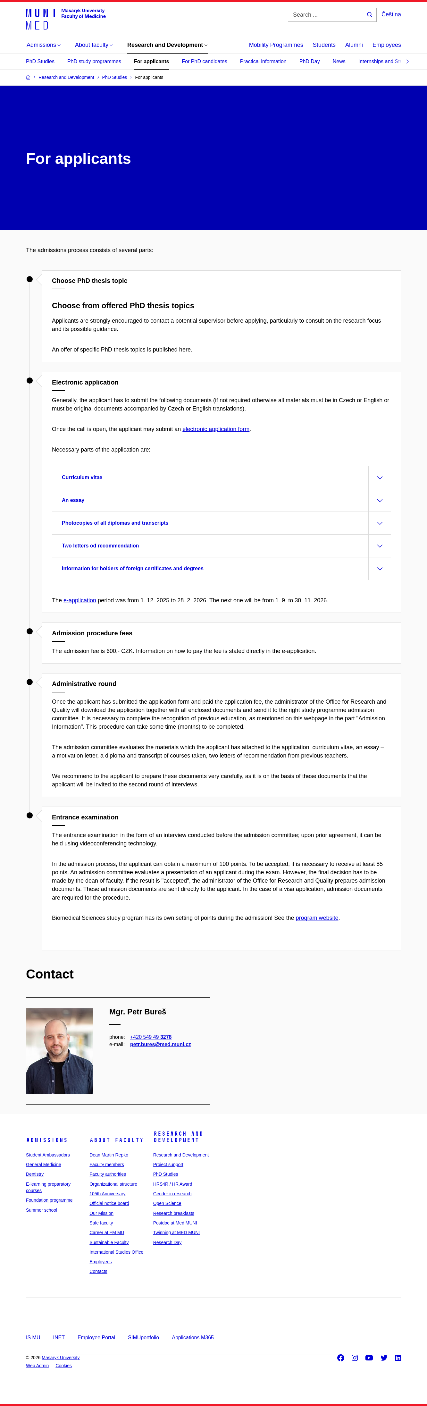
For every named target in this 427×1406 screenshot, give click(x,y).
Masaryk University (61, 1357)
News (339, 61)
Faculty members (106, 1164)
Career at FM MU (106, 1232)
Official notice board (109, 1203)
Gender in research (172, 1193)
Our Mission (101, 1213)
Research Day (167, 1242)
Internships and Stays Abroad (391, 61)
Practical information (263, 61)
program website (317, 918)
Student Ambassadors (48, 1154)
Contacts (98, 1271)
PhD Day (309, 61)
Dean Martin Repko (108, 1154)
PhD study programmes (94, 61)
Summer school (41, 1210)
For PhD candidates (204, 61)
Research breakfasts (173, 1213)
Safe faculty (101, 1222)
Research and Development (178, 1137)
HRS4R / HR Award (172, 1184)
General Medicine (43, 1164)
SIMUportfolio (143, 1337)
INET (58, 1337)
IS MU (33, 1337)
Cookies (63, 1365)
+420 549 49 (151, 1036)
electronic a (215, 429)
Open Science (167, 1203)
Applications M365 (193, 1337)
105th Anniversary (107, 1193)
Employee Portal (96, 1337)
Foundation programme (49, 1200)
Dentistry (35, 1174)
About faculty (116, 1140)
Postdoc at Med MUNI (175, 1222)
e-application (79, 600)
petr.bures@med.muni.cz (160, 1044)
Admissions (47, 1140)
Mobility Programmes (276, 45)
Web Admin (37, 1365)
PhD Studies (40, 61)
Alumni (354, 45)
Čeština (391, 14)
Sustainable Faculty (109, 1242)
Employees (387, 45)
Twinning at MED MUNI (176, 1232)
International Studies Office (116, 1252)
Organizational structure (113, 1184)
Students (324, 45)
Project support (168, 1164)
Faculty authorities (107, 1174)
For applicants (151, 61)
